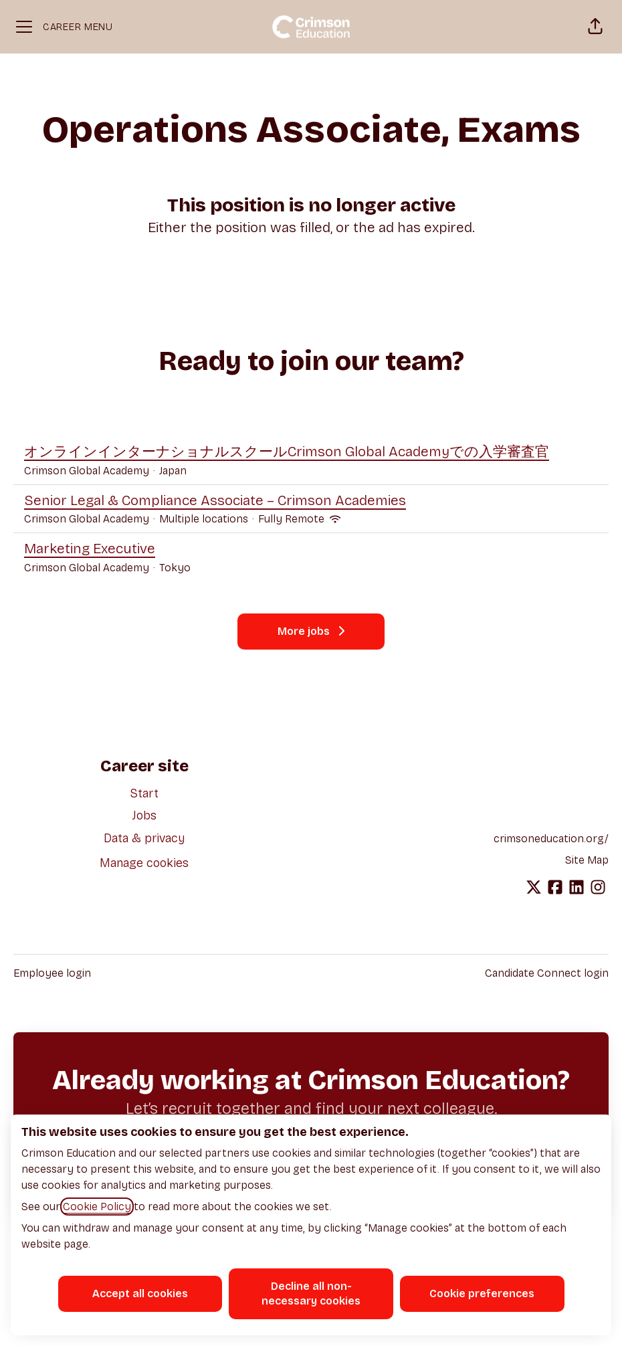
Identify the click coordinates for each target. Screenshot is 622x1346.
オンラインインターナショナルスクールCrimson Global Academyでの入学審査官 (286, 452)
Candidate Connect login (547, 973)
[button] (595, 26)
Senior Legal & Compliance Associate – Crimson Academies (215, 501)
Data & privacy (144, 838)
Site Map (587, 860)
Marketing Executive (107, 549)
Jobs (144, 815)
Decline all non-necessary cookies (311, 1293)
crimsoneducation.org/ (551, 838)
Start (144, 793)
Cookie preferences (481, 1293)
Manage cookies (144, 863)
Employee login (52, 973)
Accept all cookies (140, 1293)
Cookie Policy (97, 1206)
